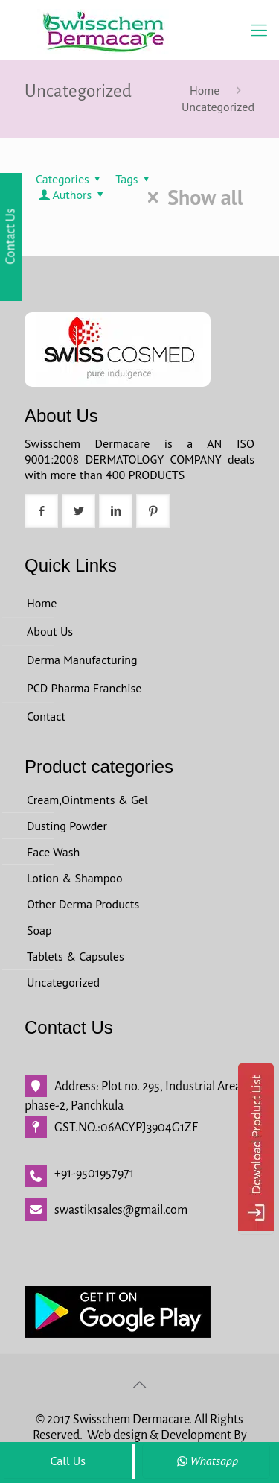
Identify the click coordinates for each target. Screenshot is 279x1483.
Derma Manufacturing (82, 659)
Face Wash (53, 851)
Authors (72, 194)
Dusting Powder (67, 825)
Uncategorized (218, 106)
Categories (71, 178)
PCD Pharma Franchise (84, 687)
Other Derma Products (83, 904)
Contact (46, 716)
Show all (190, 197)
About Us (50, 631)
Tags (135, 178)
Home (204, 90)
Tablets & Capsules (75, 956)
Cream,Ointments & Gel (87, 799)
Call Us (68, 1460)
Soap (39, 930)
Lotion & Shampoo (75, 877)
